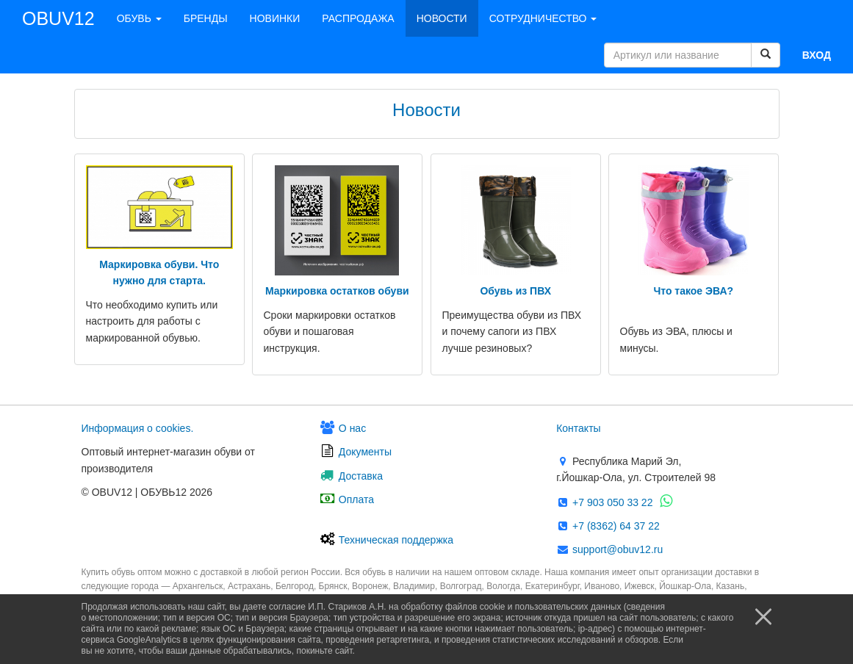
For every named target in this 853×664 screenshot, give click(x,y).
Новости (426, 110)
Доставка (359, 476)
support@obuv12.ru (616, 549)
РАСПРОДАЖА (358, 18)
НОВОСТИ (442, 18)
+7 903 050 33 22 (610, 502)
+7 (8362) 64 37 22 (614, 526)
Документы (364, 452)
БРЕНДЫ (206, 18)
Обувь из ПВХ (515, 291)
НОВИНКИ (275, 18)
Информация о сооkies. (138, 428)
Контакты (578, 428)
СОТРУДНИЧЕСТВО (543, 18)
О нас (351, 428)
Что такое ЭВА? (693, 291)
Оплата (355, 499)
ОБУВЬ (139, 18)
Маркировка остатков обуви (337, 291)
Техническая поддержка (394, 540)
